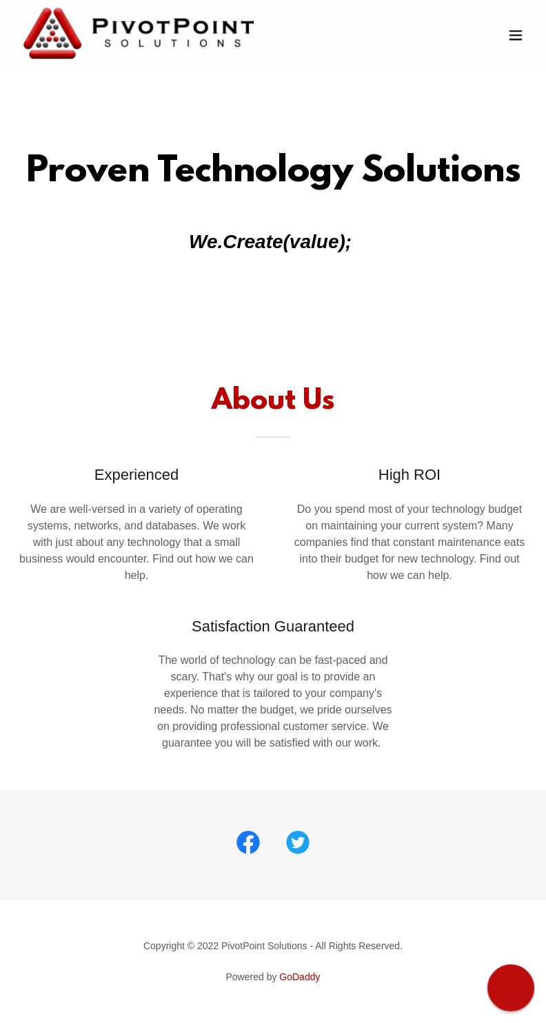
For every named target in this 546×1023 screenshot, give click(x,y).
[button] (515, 35)
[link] (139, 57)
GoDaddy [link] (299, 976)
